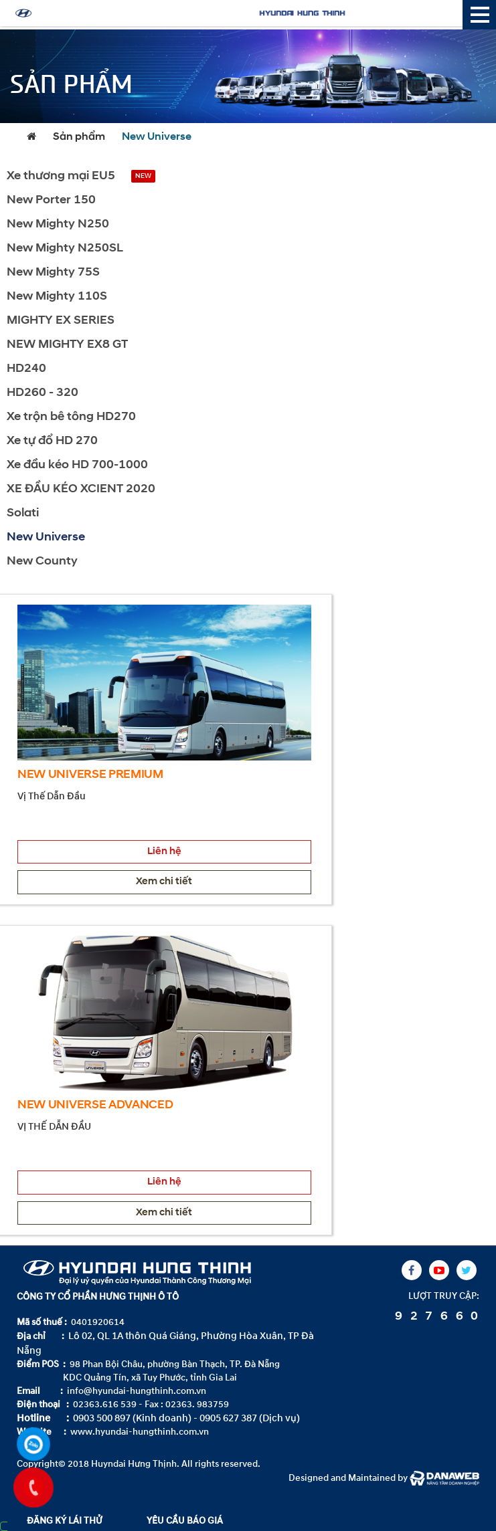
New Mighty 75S (53, 272)
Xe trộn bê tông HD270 (71, 417)
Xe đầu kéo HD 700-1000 (77, 465)
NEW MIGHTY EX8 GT (67, 344)
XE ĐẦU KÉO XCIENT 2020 (81, 489)
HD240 (26, 369)
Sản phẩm (79, 137)
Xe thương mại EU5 (61, 176)
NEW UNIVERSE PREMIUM (90, 775)
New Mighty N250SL (65, 248)
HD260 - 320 (42, 393)
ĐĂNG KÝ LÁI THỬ (64, 1520)
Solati (23, 513)
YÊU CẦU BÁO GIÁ (185, 1520)
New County (42, 561)
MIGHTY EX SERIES (60, 320)
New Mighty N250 (58, 224)
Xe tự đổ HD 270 (52, 441)
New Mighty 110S (57, 296)
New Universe (156, 137)
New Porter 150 (51, 200)
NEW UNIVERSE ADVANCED (95, 1105)
